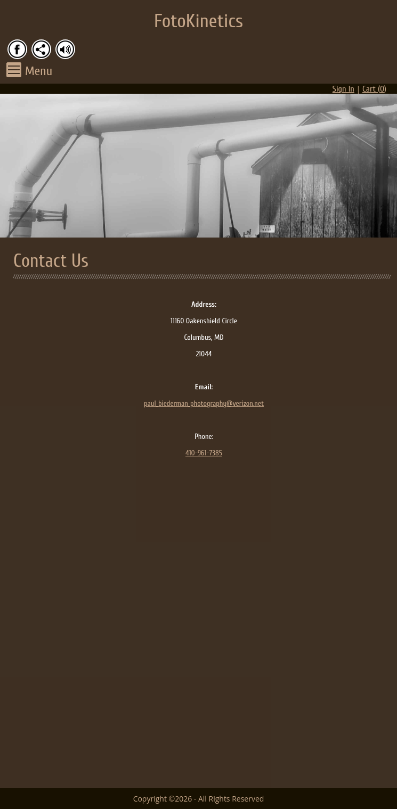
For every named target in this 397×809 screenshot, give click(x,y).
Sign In (343, 89)
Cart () (374, 89)
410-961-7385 (203, 452)
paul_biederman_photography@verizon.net (204, 403)
